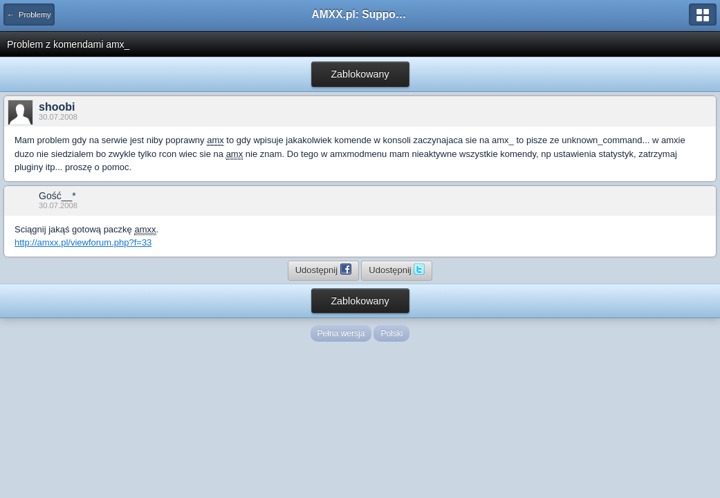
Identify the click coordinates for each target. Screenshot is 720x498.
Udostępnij (323, 269)
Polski (391, 333)
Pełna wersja (341, 333)
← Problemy (29, 14)
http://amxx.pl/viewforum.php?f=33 (83, 242)
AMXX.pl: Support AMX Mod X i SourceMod (360, 14)
